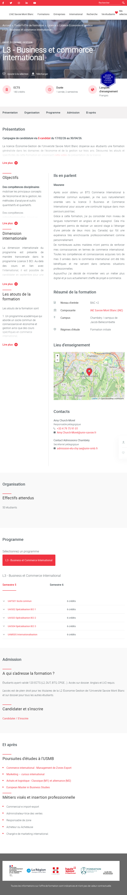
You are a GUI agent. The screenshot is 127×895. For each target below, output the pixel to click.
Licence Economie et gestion (76, 25)
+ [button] (57, 356)
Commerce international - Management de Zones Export (38, 768)
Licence (51, 25)
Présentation (10, 112)
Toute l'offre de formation (29, 25)
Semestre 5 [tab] (9, 585)
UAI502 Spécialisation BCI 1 (22, 609)
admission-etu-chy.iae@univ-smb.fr (77, 448)
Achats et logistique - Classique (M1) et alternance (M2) (38, 780)
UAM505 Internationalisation (22, 634)
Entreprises (59, 14)
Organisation (32, 112)
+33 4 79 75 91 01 (67, 428)
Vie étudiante (108, 14)
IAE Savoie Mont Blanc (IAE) (106, 310)
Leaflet (95, 398)
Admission (73, 112)
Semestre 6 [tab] (57, 585)
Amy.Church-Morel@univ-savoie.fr (76, 432)
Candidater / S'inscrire (15, 718)
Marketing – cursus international (25, 774)
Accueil (6, 25)
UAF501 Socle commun (20, 601)
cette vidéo (60, 155)
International (76, 14)
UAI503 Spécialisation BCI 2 (22, 617)
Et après (91, 112)
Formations (43, 14)
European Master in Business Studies (28, 787)
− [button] (57, 360)
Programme (53, 112)
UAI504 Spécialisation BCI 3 (22, 626)
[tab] (28, 560)
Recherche (92, 14)
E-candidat (44, 138)
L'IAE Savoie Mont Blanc (21, 14)
